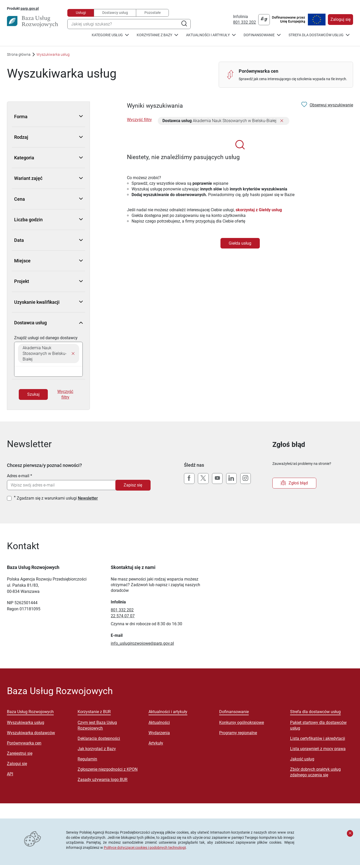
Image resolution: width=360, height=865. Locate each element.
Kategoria (48, 157)
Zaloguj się (340, 19)
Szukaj (33, 394)
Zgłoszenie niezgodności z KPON (107, 769)
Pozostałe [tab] (152, 13)
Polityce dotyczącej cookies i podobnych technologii (145, 847)
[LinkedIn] (231, 478)
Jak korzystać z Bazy (97, 748)
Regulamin (87, 759)
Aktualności (159, 722)
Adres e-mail (18, 475)
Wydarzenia (159, 732)
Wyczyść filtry (65, 394)
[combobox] (129, 24)
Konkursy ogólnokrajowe (241, 722)
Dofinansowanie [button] (262, 35)
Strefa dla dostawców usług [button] (319, 35)
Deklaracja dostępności (99, 738)
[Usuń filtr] (282, 121)
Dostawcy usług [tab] (115, 13)
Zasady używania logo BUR (102, 779)
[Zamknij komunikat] (350, 833)
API (10, 773)
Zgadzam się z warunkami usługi (57, 498)
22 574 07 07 (123, 615)
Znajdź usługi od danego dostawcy (46, 337)
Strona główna (19, 54)
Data (48, 240)
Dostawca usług (48, 322)
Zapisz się (133, 485)
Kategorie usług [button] (110, 35)
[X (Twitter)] (203, 478)
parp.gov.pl (30, 8)
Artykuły (156, 743)
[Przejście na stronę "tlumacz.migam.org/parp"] (264, 19)
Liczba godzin (48, 219)
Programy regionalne (238, 732)
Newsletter (88, 498)
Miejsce (48, 260)
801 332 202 (244, 22)
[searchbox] (48, 371)
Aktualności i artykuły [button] (211, 35)
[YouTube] (217, 478)
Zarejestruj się (19, 753)
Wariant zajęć (48, 178)
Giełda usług (240, 243)
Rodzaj (48, 137)
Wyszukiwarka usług (25, 722)
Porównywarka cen (24, 743)
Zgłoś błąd (294, 483)
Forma (48, 116)
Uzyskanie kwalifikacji (48, 302)
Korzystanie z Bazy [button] (157, 35)
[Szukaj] (184, 24)
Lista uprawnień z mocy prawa (318, 748)
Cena (48, 199)
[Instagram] (245, 478)
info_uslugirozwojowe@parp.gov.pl (142, 643)
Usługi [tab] (81, 13)
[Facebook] (189, 478)
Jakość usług (302, 759)
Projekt (48, 281)
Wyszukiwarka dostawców (31, 732)
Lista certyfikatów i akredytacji (317, 738)
